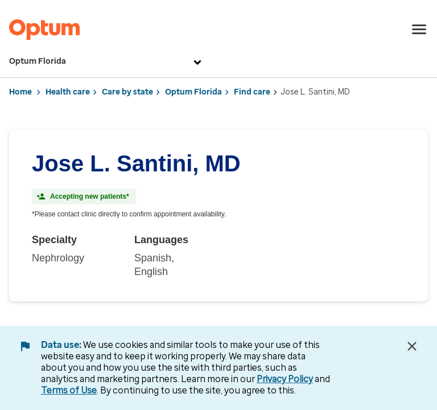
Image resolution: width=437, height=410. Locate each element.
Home (20, 92)
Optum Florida (106, 61)
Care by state (127, 92)
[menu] (419, 29)
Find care (252, 92)
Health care (68, 92)
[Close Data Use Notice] (412, 346)
